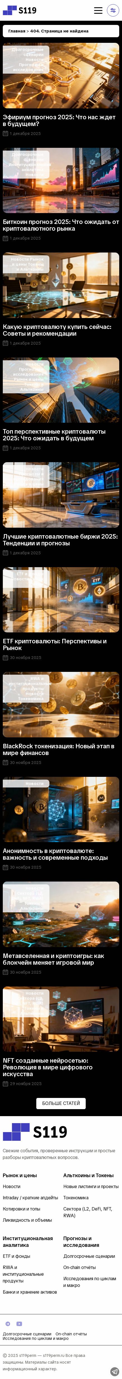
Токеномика (31, 698)
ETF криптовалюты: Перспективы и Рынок (55, 644)
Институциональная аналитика (30, 167)
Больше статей (61, 1103)
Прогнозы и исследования (28, 67)
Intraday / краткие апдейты (30, 1198)
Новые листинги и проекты (91, 1186)
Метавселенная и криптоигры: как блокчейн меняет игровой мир (53, 959)
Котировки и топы (21, 1209)
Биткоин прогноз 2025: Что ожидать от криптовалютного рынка (61, 225)
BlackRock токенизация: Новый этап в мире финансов (58, 749)
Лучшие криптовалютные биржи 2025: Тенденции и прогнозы (60, 539)
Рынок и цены (29, 379)
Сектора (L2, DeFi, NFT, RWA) (28, 896)
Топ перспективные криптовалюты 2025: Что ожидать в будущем (54, 434)
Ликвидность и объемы (27, 1220)
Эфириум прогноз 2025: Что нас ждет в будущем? (59, 120)
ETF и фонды (30, 573)
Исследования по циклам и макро (36, 1338)
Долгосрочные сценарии (27, 52)
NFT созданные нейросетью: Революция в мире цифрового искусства (48, 1067)
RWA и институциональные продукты (30, 683)
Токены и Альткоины (30, 267)
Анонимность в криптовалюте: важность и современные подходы (55, 854)
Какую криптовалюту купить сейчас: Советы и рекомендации (57, 330)
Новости (35, 59)
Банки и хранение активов (30, 1292)
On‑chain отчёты (79, 1267)
